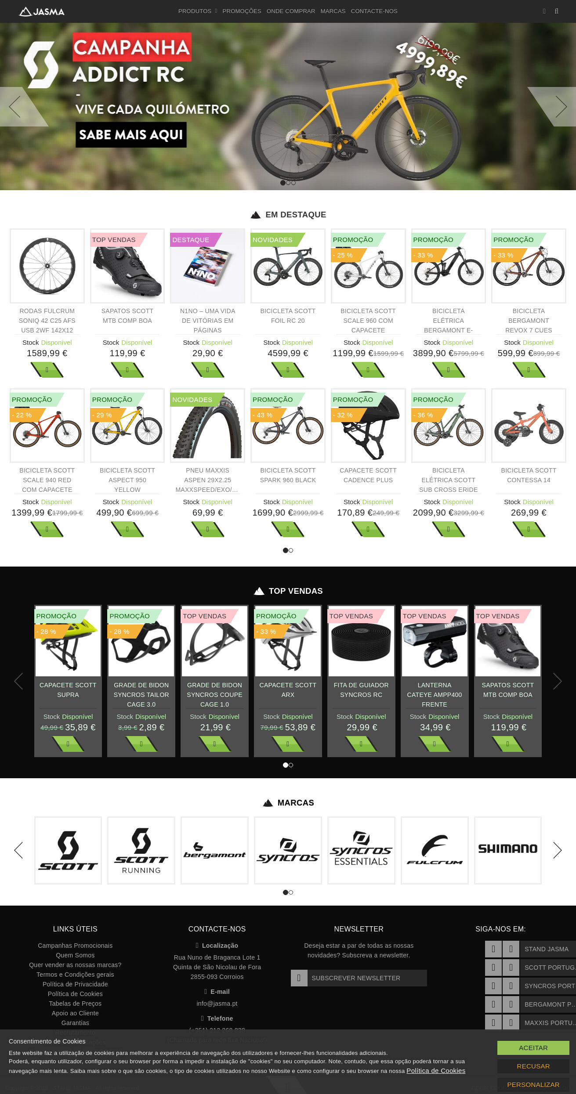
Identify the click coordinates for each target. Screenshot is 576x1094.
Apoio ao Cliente (75, 1013)
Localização (217, 945)
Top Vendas (288, 591)
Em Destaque (288, 214)
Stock (30, 342)
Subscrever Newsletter (346, 978)
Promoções (242, 11)
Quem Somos (75, 955)
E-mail (217, 992)
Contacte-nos (374, 11)
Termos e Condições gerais (75, 974)
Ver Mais (47, 370)
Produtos (197, 11)
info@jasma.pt (216, 1003)
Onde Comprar (291, 11)
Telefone (217, 1018)
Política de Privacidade (75, 984)
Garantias (75, 1022)
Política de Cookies (75, 993)
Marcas (333, 11)
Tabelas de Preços (75, 1003)
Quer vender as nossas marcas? (75, 964)
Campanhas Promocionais (75, 945)
